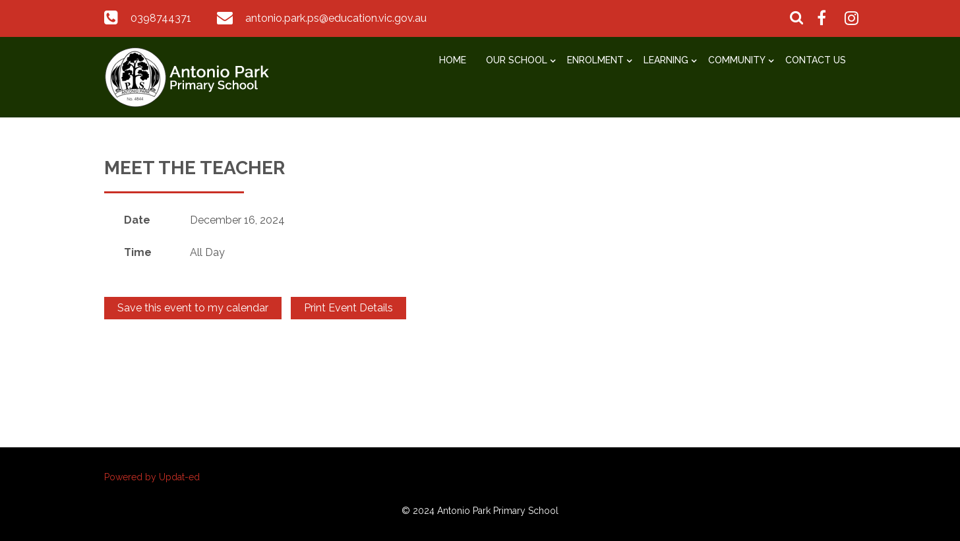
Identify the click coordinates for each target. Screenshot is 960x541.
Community (736, 60)
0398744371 (161, 18)
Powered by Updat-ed (152, 477)
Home (452, 60)
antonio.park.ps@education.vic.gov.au (336, 18)
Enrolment (595, 60)
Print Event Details (348, 308)
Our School (516, 60)
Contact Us (815, 60)
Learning (666, 60)
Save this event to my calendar (192, 308)
